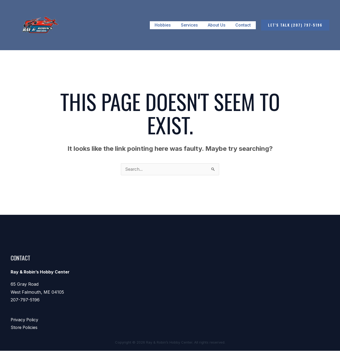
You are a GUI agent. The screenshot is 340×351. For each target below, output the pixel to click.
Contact (244, 25)
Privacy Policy (25, 320)
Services (192, 25)
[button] (295, 25)
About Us (219, 25)
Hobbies (168, 25)
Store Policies (24, 328)
